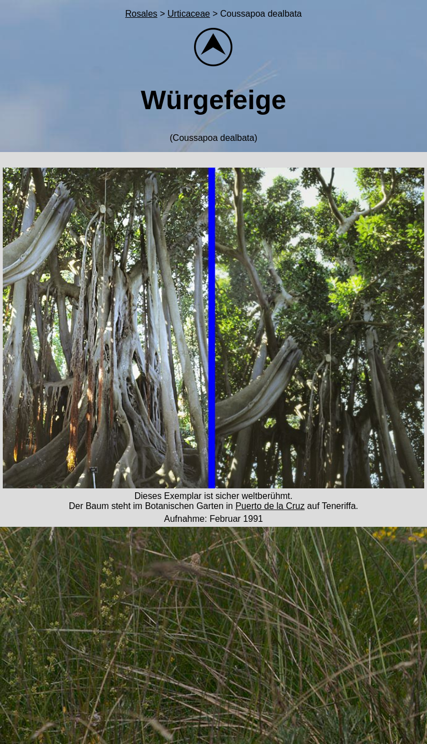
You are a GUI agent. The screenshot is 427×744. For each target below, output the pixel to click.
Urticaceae (188, 13)
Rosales (141, 13)
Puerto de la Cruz (270, 506)
